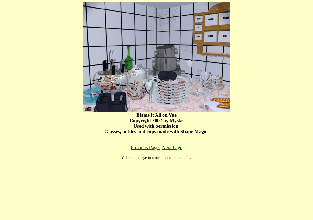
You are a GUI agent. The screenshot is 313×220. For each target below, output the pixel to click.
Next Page (172, 147)
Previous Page (145, 147)
